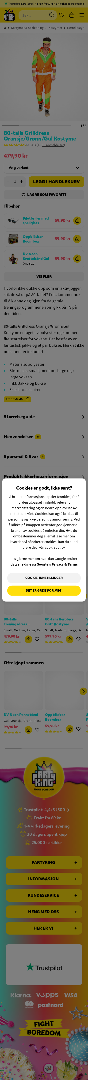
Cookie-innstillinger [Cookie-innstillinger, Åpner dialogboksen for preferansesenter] (44, 578)
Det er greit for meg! (44, 590)
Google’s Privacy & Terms (57, 564)
